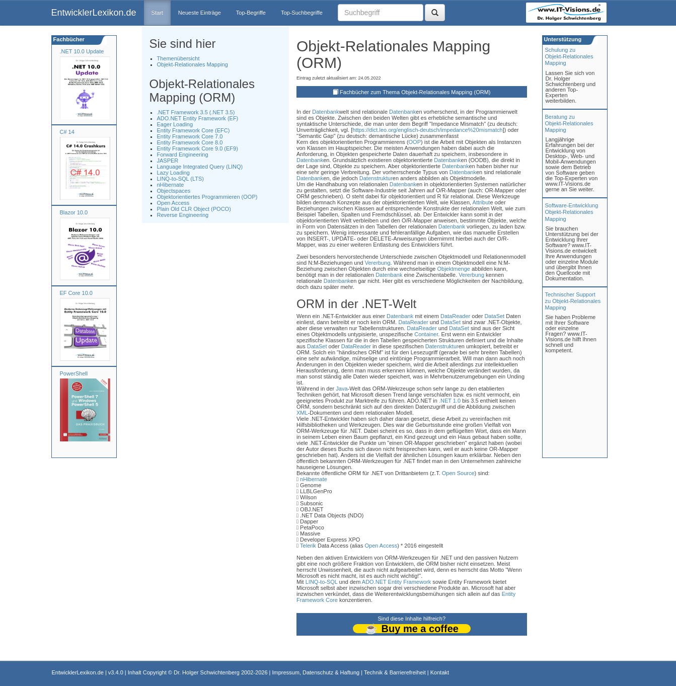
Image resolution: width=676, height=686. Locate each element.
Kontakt (439, 672)
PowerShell (74, 373)
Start (157, 13)
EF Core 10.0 (76, 293)
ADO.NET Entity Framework (396, 582)
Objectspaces (174, 191)
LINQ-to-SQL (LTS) (180, 179)
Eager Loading (175, 124)
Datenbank (325, 112)
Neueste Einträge (199, 13)
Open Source (458, 473)
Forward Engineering (182, 154)
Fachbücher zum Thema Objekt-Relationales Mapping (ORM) (415, 92)
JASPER (168, 161)
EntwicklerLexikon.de (93, 13)
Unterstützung (562, 39)
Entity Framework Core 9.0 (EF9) (197, 148)
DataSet (494, 316)
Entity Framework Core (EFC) (193, 130)
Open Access (173, 203)
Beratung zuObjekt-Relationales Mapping (569, 123)
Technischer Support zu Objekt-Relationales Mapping (573, 301)
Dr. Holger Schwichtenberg (207, 672)
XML (302, 413)
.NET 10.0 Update (82, 51)
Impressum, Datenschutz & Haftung (315, 672)
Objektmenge (453, 269)
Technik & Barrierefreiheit (395, 672)
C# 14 (67, 132)
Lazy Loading (173, 173)
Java (341, 389)
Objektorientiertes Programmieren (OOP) (207, 197)
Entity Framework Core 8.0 (190, 142)
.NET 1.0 (450, 401)
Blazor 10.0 (74, 212)
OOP (415, 142)
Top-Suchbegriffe (302, 13)
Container (426, 334)
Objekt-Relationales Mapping (192, 64)
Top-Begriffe (251, 13)
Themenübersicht (178, 58)
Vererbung (378, 263)
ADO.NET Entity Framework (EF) (198, 118)
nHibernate (170, 185)
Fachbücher (68, 39)
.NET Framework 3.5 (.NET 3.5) (196, 112)
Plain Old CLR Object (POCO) (194, 209)
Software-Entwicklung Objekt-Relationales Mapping (571, 211)
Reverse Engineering (183, 215)
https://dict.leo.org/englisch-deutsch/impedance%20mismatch (427, 130)
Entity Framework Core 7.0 (190, 136)
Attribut (481, 202)
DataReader (455, 316)
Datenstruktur (376, 178)
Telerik (308, 546)
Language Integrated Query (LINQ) (200, 167)
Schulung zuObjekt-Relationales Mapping (569, 56)
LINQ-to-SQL (322, 582)
